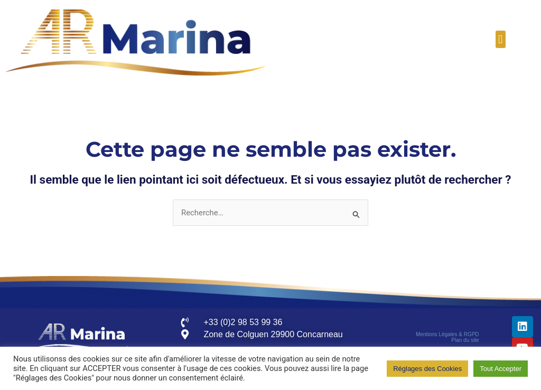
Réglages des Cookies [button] (427, 369)
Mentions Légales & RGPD (447, 335)
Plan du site (465, 341)
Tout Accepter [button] (500, 369)
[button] (501, 39)
